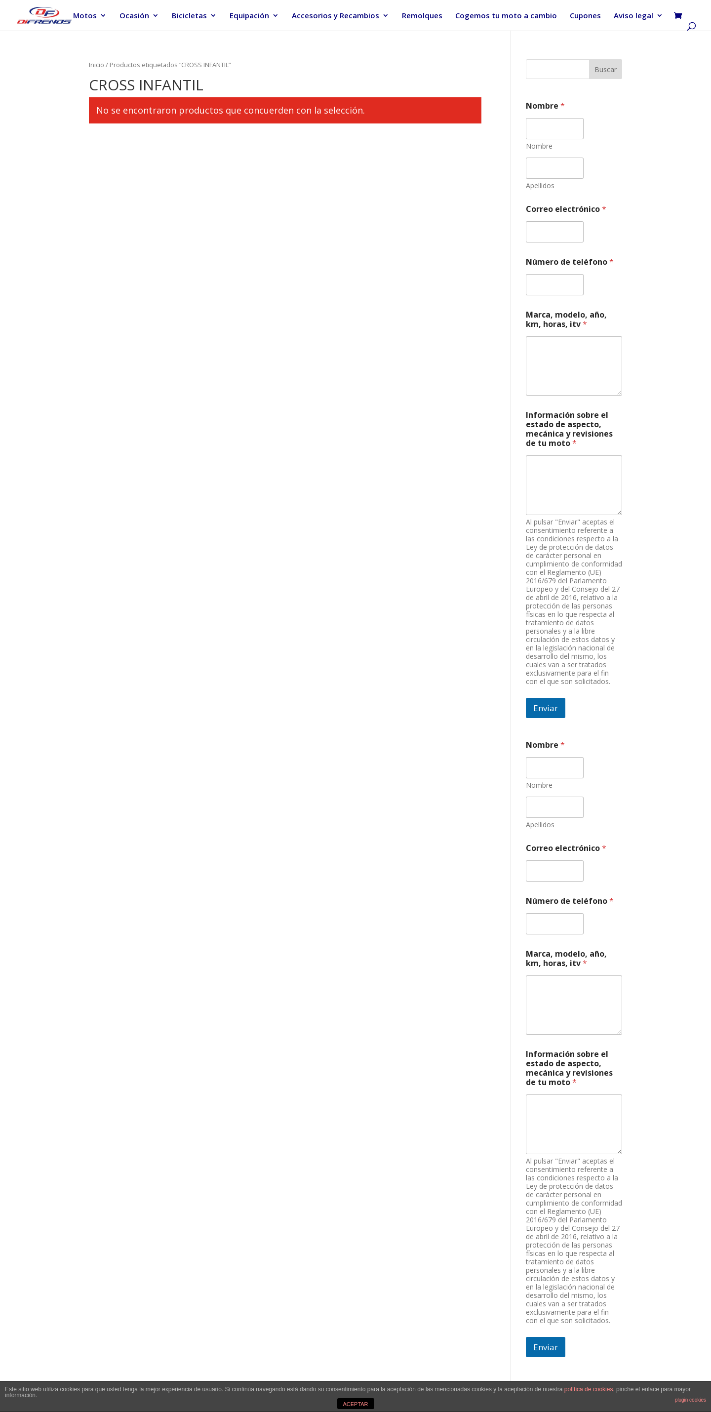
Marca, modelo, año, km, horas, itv (566, 319)
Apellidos (540, 185)
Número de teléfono (570, 262)
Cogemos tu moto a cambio (506, 16)
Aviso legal (633, 16)
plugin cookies (690, 1400)
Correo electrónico (566, 209)
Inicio (96, 64)
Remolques (422, 16)
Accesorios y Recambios (335, 16)
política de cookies (588, 1389)
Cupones (585, 16)
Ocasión (134, 16)
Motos (85, 16)
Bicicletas (189, 16)
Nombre (539, 146)
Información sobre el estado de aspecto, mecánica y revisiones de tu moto (569, 429)
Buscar (605, 69)
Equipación (249, 16)
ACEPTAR (355, 1404)
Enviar (545, 708)
